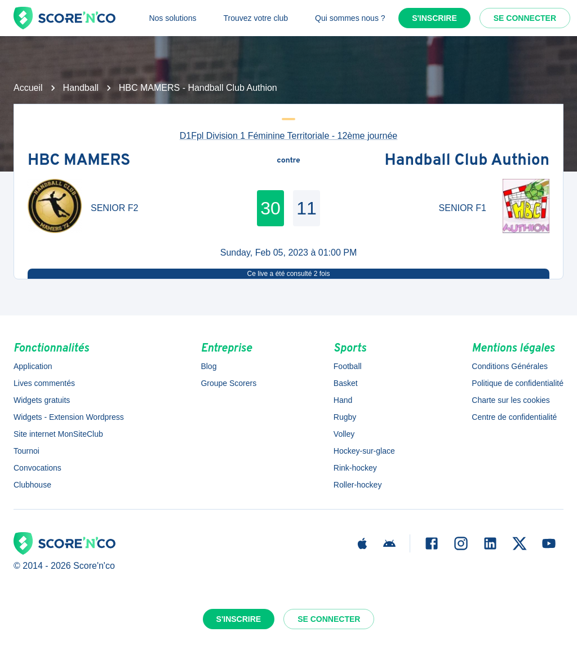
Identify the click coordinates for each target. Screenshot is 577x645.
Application (33, 366)
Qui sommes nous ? (350, 18)
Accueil (28, 88)
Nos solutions (172, 18)
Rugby (345, 417)
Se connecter (525, 18)
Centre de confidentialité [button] (514, 417)
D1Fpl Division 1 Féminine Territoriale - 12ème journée (289, 136)
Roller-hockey (358, 484)
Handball (81, 88)
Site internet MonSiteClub (58, 433)
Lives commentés (44, 383)
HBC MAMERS (79, 161)
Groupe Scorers (228, 383)
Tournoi (26, 450)
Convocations (37, 467)
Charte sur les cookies (511, 400)
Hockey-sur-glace (364, 450)
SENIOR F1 (462, 208)
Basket (346, 383)
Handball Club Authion (467, 161)
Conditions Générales (510, 366)
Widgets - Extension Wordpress (69, 417)
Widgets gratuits (42, 400)
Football (348, 366)
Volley (344, 433)
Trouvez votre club (255, 18)
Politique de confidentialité (517, 383)
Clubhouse (32, 484)
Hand (343, 400)
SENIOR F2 (114, 208)
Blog (208, 366)
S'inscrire (434, 18)
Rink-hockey (355, 467)
